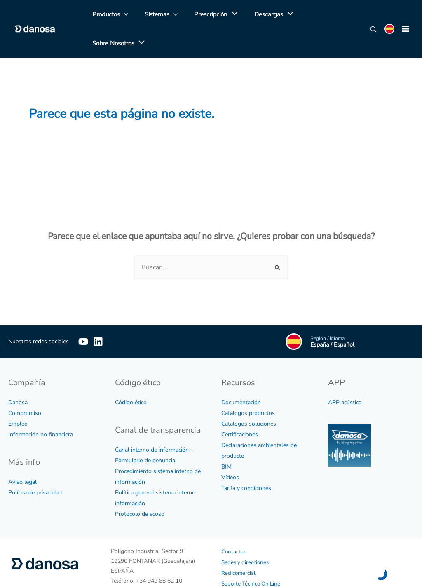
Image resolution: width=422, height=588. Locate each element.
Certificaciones (239, 408)
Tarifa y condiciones (246, 462)
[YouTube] (83, 315)
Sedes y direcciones (246, 536)
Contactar (233, 525)
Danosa (18, 376)
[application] (222, 16)
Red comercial (239, 547)
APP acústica (344, 376)
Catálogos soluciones (248, 398)
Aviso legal (22, 456)
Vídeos (230, 451)
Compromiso (24, 387)
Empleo (18, 398)
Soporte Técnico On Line (252, 558)
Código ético (131, 376)
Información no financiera (40, 408)
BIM (226, 441)
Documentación (241, 376)
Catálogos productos (248, 387)
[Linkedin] (110, 315)
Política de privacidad (35, 467)
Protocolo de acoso (139, 488)
